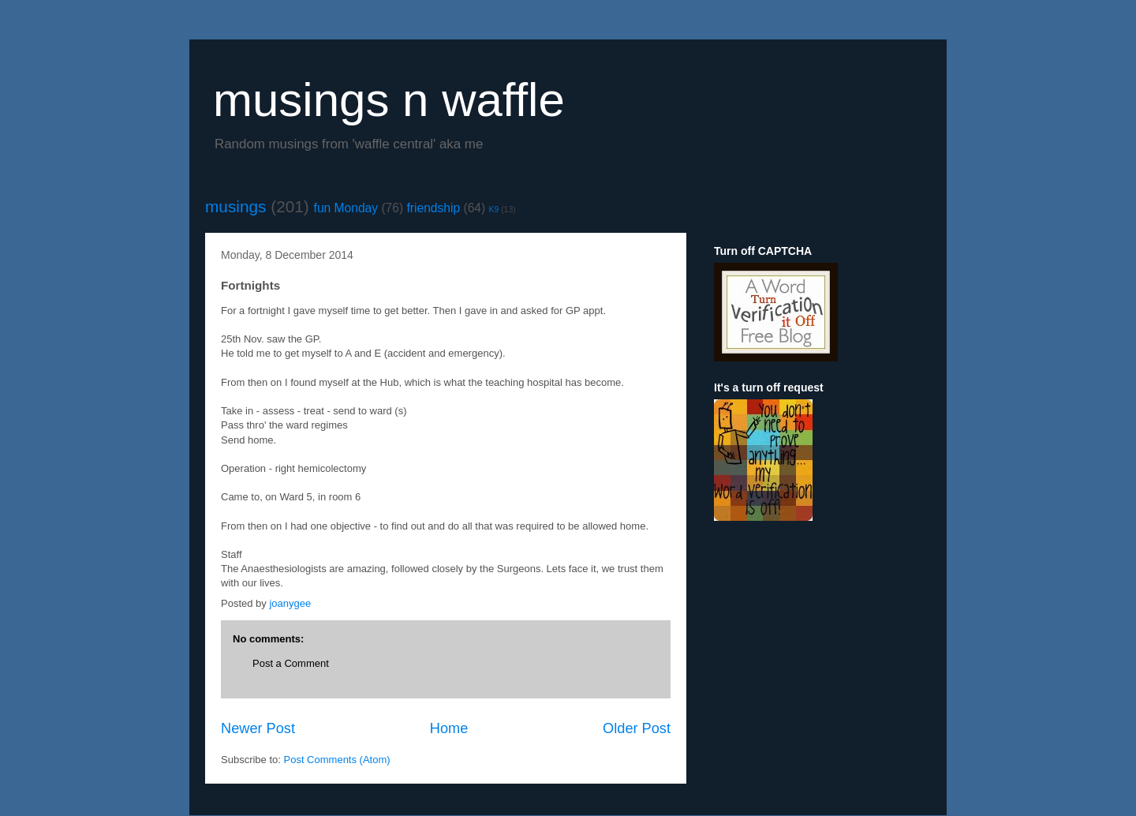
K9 (494, 209)
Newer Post (258, 728)
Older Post (637, 728)
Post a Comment (290, 663)
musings (235, 206)
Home (449, 728)
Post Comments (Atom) (337, 759)
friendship (434, 208)
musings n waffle (389, 99)
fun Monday (346, 208)
